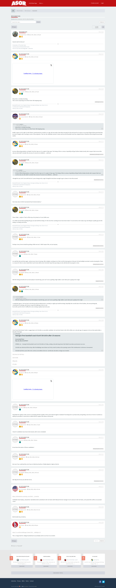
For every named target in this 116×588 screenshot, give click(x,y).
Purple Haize (24, 34)
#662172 (101, 160)
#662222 (101, 454)
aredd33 (23, 91)
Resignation (15, 16)
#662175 (101, 207)
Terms (27, 581)
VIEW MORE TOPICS (58, 573)
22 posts (102, 22)
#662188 (101, 320)
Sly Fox (24, 19)
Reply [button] (14, 27)
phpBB (35, 586)
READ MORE (21, 566)
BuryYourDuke (30, 19)
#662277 (101, 486)
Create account (95, 3)
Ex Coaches (94, 556)
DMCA (23, 581)
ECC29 (22, 254)
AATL (22, 407)
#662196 (101, 405)
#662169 (101, 114)
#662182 (101, 251)
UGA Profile (15, 357)
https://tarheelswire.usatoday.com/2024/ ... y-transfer (25, 496)
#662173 (101, 192)
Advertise (13, 581)
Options (96, 540)
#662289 (101, 522)
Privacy (19, 581)
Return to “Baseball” (16, 546)
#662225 (101, 470)
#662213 (101, 437)
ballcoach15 (23, 194)
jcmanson (20, 19)
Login (102, 3)
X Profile (14, 364)
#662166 (101, 32)
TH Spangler (23, 489)
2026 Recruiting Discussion (22, 556)
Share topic (96, 27)
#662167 (101, 54)
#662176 (101, 234)
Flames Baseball (46, 556)
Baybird (97, 281)
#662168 (101, 89)
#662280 (101, 507)
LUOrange (97, 101)
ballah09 (23, 272)
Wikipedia (14, 361)
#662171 (101, 141)
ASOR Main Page (33, 3)
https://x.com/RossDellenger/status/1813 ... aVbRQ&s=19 (26, 532)
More (41, 3)
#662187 (101, 286)
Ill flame (22, 525)
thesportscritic (96, 245)
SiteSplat (26, 586)
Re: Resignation (24, 54)
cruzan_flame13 (24, 117)
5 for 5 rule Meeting (71, 556)
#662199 (101, 422)
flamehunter (92, 154)
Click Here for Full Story (18, 354)
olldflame (23, 457)
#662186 (101, 270)
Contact (32, 581)
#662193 (101, 370)
